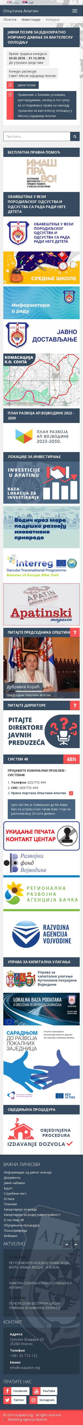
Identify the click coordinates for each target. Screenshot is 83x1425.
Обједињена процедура (21, 1225)
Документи (12, 1177)
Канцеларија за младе (20, 1209)
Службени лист (15, 1193)
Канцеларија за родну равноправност (32, 1215)
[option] (41, 1263)
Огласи (9, 1199)
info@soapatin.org (25, 1367)
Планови (10, 1204)
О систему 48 (14, 1220)
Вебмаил (10, 1236)
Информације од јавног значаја (28, 1172)
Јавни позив (26, 85)
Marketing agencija (21, 1419)
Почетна (9, 19)
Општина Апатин (20, 10)
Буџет (8, 1188)
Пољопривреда (15, 1230)
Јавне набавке (14, 1183)
